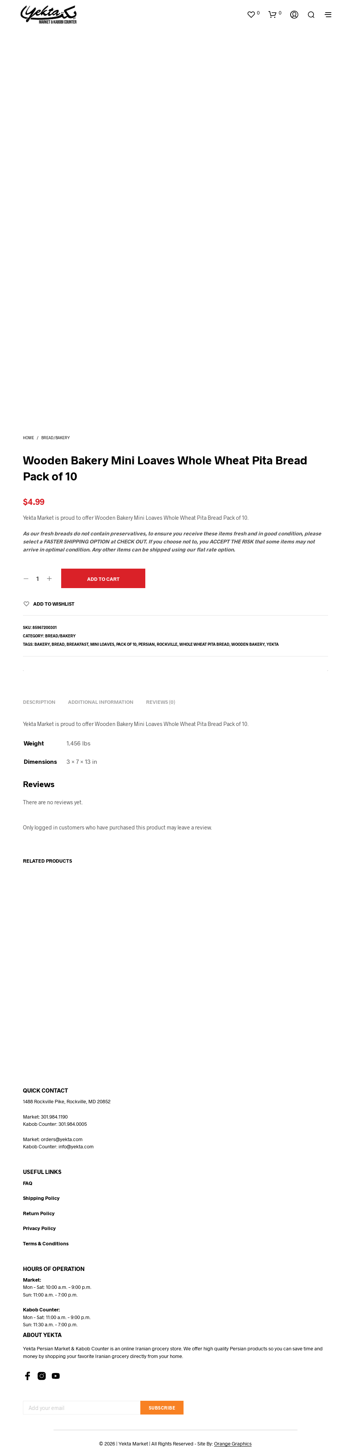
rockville (167, 644)
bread (58, 644)
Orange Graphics (233, 1444)
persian (146, 644)
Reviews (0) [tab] (160, 702)
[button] (253, 13)
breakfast (77, 644)
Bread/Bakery (55, 437)
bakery (42, 644)
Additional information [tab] (100, 702)
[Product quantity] (37, 578)
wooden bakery (248, 644)
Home (28, 437)
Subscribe (162, 1407)
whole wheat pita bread (204, 644)
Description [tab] (39, 702)
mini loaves (102, 644)
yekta (272, 644)
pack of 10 (126, 644)
